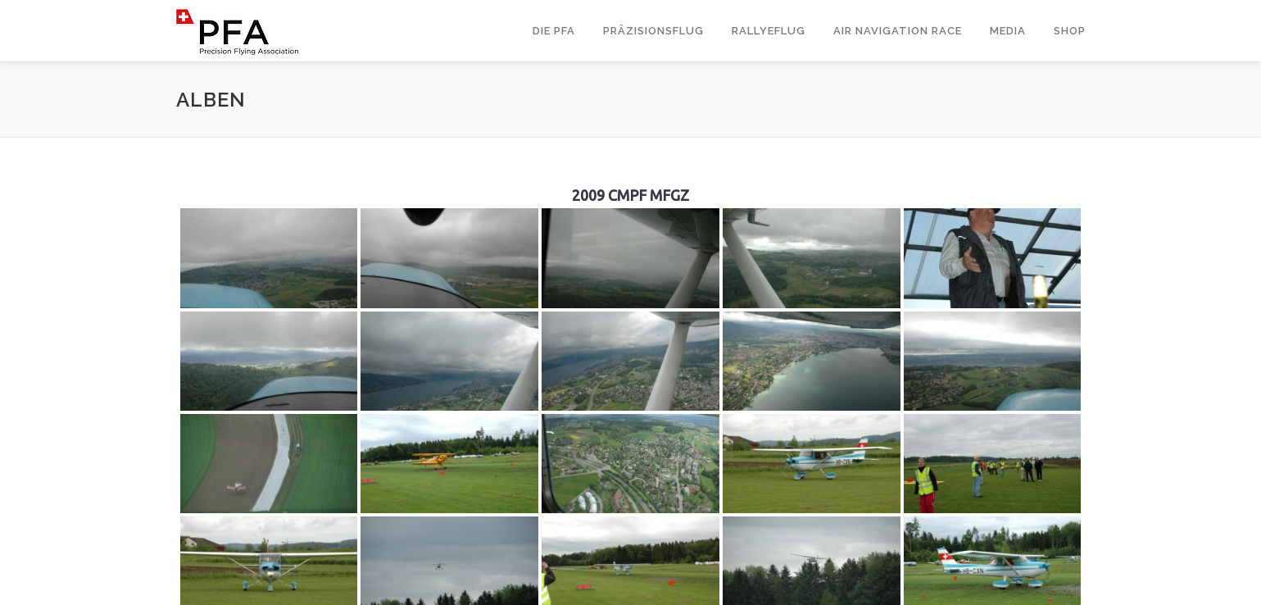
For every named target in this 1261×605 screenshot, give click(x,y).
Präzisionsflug (653, 31)
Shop (1070, 31)
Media (1008, 31)
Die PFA (554, 31)
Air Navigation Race (897, 31)
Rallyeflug (768, 31)
